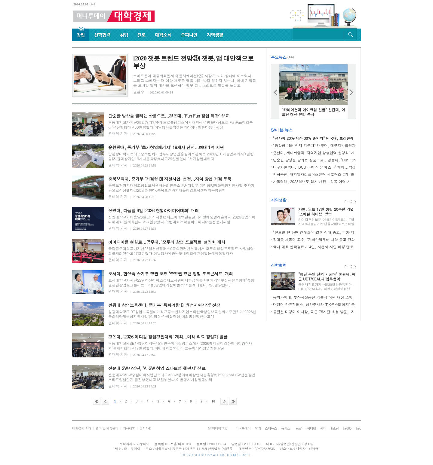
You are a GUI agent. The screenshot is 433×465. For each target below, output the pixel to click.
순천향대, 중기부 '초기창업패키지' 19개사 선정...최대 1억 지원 (166, 147)
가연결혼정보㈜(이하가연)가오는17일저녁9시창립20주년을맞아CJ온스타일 (326, 221)
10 (213, 401)
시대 (323, 428)
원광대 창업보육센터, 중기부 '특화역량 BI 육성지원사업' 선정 (164, 305)
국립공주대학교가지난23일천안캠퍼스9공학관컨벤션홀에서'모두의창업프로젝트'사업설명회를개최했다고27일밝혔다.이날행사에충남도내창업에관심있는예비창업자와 (181, 251)
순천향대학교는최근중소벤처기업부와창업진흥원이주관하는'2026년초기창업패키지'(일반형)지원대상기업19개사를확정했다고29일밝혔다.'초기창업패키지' (180, 156)
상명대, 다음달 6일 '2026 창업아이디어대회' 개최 (153, 210)
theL (358, 428)
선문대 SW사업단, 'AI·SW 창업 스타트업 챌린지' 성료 (156, 368)
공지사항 (146, 428)
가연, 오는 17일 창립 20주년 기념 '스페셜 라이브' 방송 (326, 211)
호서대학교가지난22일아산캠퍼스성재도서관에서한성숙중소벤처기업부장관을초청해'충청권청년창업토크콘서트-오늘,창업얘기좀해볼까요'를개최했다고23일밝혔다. (181, 282)
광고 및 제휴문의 (107, 428)
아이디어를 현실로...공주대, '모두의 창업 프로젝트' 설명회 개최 (166, 242)
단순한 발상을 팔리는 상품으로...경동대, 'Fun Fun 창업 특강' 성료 (168, 116)
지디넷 (311, 428)
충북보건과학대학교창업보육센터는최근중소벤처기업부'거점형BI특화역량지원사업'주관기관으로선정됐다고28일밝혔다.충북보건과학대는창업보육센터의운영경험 (181, 188)
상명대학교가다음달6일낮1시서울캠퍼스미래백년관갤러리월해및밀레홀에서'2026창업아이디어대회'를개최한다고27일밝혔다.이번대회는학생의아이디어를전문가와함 (181, 219)
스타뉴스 (271, 428)
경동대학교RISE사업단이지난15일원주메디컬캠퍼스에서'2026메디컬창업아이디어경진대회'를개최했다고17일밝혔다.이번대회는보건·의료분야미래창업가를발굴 (180, 345)
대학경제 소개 (81, 428)
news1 (298, 428)
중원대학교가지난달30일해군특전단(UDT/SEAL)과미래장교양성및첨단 (325, 286)
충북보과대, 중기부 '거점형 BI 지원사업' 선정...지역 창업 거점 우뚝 (169, 179)
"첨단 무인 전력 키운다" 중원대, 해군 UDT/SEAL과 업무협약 (327, 276)
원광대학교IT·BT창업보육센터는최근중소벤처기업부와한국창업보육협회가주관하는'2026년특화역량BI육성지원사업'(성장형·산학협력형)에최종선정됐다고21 (182, 314)
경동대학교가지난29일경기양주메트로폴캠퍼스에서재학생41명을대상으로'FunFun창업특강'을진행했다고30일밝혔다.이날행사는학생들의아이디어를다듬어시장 (180, 125)
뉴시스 (285, 428)
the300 (346, 428)
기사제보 (129, 428)
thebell (334, 428)
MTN (258, 428)
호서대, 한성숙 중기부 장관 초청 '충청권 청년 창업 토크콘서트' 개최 (170, 274)
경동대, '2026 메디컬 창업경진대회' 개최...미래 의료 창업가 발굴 (168, 337)
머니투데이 (242, 428)
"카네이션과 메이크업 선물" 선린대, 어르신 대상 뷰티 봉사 (313, 112)
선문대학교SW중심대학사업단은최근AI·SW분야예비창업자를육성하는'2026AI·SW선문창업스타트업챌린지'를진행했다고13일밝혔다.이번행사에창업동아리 (181, 377)
